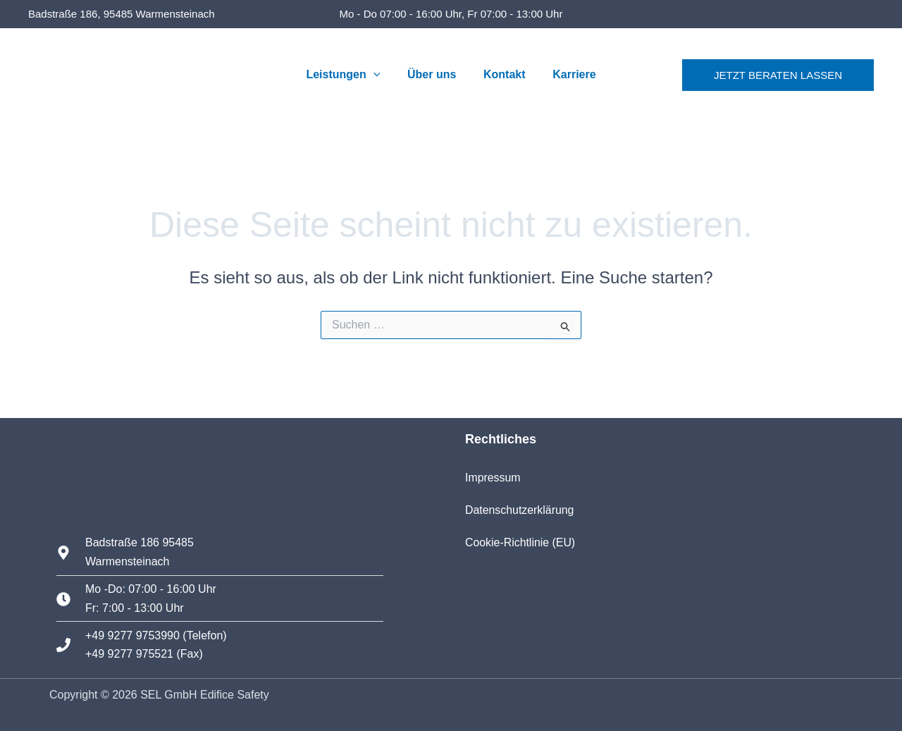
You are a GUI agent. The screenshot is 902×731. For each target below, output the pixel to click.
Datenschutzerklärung (520, 510)
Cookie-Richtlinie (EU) (520, 542)
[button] (380, 75)
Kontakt (502, 74)
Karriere (566, 74)
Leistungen (350, 75)
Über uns (433, 74)
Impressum (493, 478)
